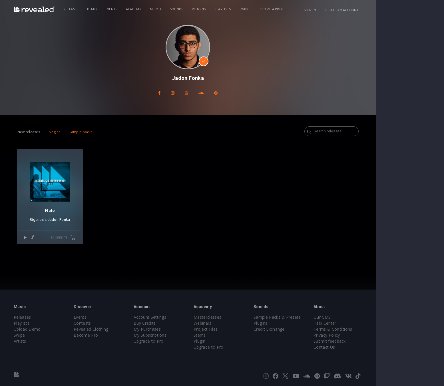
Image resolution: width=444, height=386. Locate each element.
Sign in (345, 10)
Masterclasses (242, 317)
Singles (85, 132)
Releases (104, 9)
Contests (116, 323)
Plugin (234, 341)
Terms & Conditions (367, 329)
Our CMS (356, 317)
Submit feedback (364, 341)
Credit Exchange (303, 329)
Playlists (256, 9)
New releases (59, 132)
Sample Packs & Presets (311, 317)
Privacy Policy (361, 335)
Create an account (376, 10)
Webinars (237, 323)
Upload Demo (61, 329)
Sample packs (111, 132)
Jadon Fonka (90, 221)
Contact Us (358, 347)
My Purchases (181, 329)
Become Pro (120, 335)
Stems (234, 335)
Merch (189, 9)
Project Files (240, 329)
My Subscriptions (184, 335)
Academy (167, 9)
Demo (125, 9)
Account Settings (184, 317)
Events (145, 9)
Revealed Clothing (125, 329)
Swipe (278, 9)
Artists (54, 341)
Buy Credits (179, 323)
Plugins (232, 9)
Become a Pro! (303, 9)
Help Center (359, 323)
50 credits (95, 239)
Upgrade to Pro (183, 341)
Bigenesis (69, 221)
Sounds (210, 9)
